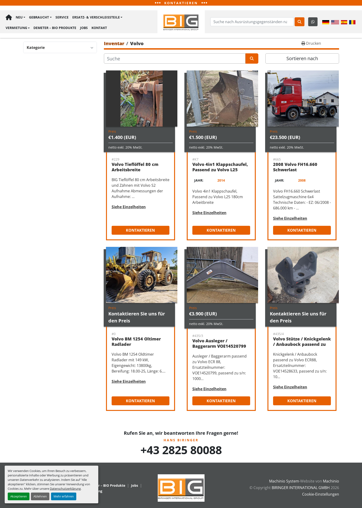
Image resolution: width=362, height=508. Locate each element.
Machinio (331, 481)
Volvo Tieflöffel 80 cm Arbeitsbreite (135, 166)
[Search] (252, 21)
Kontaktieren (140, 230)
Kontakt (99, 27)
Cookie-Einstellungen (320, 494)
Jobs (84, 27)
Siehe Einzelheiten (129, 206)
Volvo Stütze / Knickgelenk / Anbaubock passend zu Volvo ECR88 (302, 344)
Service (62, 17)
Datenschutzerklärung (65, 488)
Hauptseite (9, 18)
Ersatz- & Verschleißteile (96, 17)
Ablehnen (40, 496)
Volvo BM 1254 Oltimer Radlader (136, 341)
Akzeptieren (18, 496)
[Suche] (174, 58)
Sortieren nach (302, 58)
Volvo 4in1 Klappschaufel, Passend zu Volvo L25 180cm (220, 169)
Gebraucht (39, 17)
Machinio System (284, 481)
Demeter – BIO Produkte (54, 27)
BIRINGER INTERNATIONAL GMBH (301, 487)
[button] (20, 18)
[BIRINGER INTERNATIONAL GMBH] (181, 487)
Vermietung (16, 27)
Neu (19, 17)
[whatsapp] (313, 21)
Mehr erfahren (64, 496)
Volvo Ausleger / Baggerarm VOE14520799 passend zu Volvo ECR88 (219, 346)
